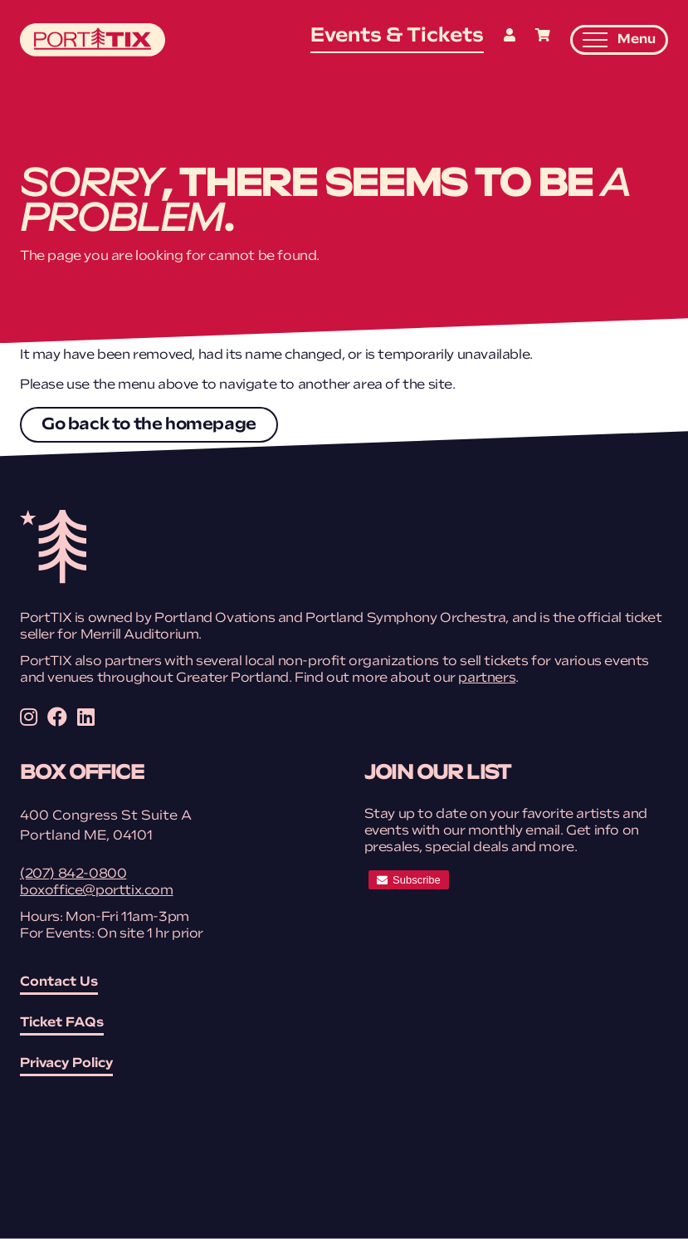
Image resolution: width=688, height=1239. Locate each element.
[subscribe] (408, 880)
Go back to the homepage (148, 425)
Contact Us (59, 982)
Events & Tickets (397, 37)
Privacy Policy (66, 1063)
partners (486, 678)
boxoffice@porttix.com (96, 891)
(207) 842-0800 (73, 874)
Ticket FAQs (62, 1023)
